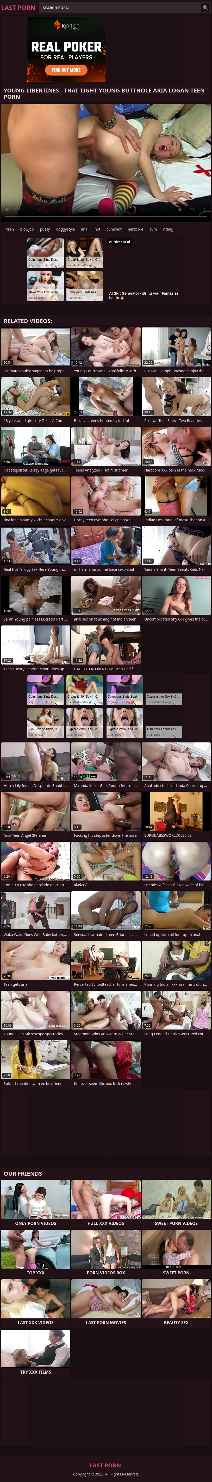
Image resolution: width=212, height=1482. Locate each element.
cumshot (114, 229)
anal (84, 229)
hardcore (135, 229)
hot (97, 229)
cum (153, 229)
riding (168, 229)
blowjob (27, 229)
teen (10, 229)
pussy (45, 229)
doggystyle (65, 229)
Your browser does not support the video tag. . (106, 163)
